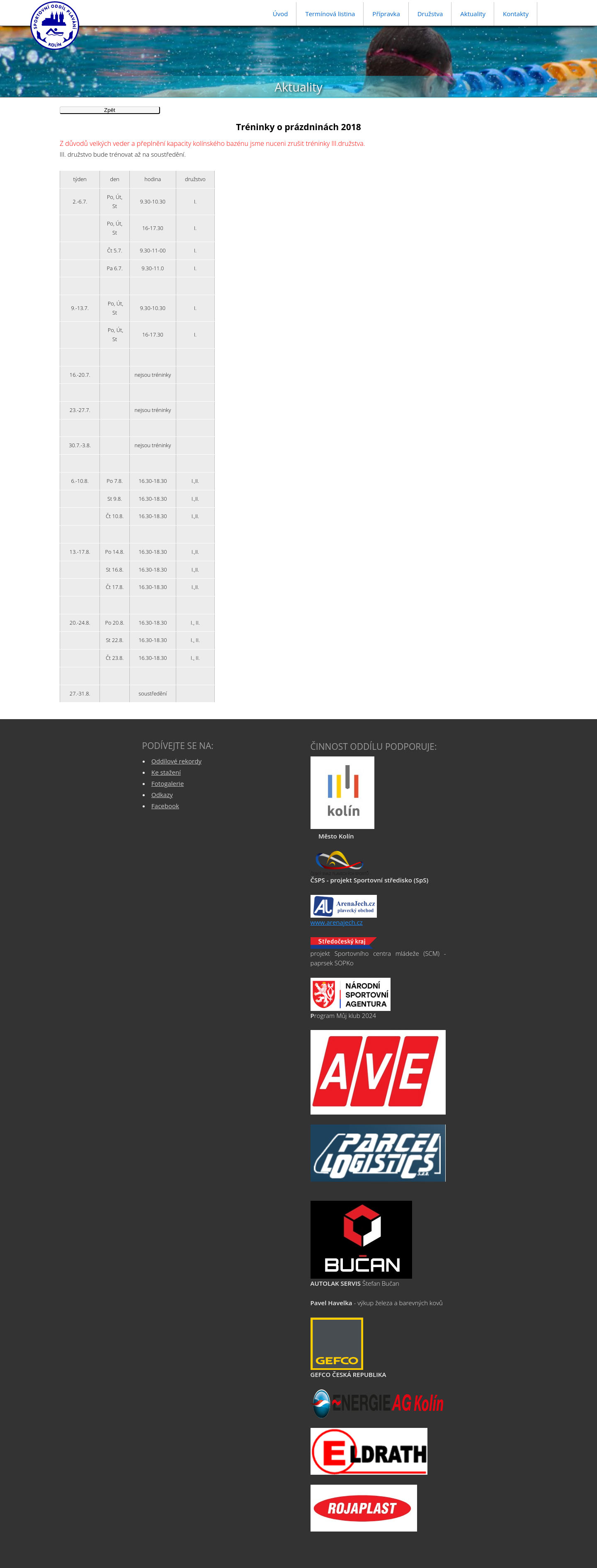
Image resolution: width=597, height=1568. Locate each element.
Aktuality (472, 14)
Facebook (165, 806)
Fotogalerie (167, 783)
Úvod (280, 14)
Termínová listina (330, 14)
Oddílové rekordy (176, 761)
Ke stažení (166, 772)
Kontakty (516, 14)
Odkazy (162, 794)
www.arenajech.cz (337, 922)
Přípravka (386, 14)
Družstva (430, 14)
